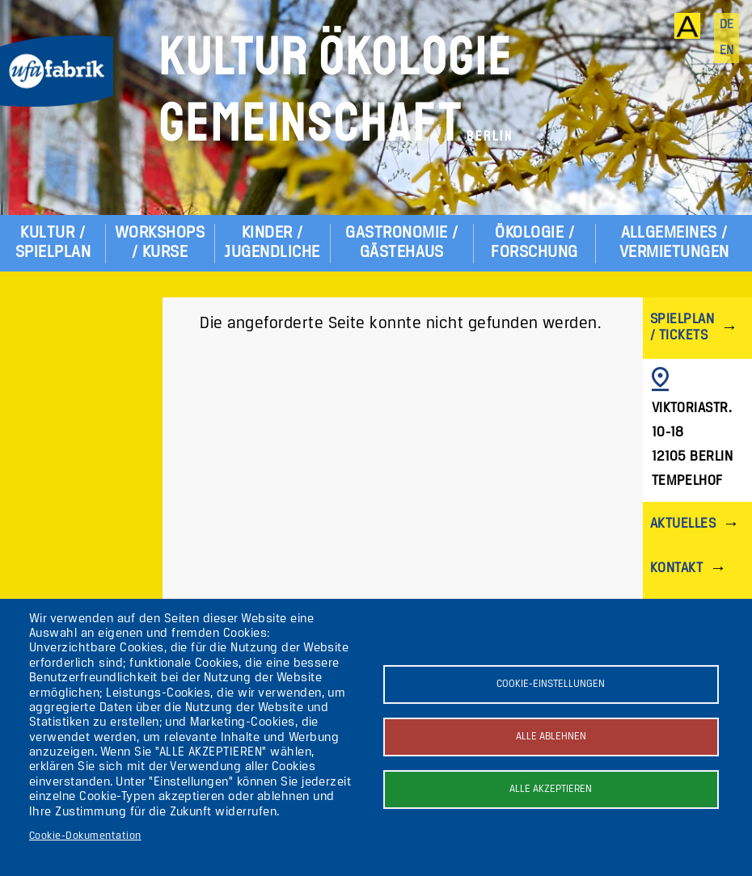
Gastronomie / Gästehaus (401, 243)
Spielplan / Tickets (682, 328)
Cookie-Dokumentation (85, 836)
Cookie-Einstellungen (550, 684)
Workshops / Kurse (160, 243)
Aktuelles (683, 524)
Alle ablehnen (551, 736)
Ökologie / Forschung (534, 243)
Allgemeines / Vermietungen (674, 243)
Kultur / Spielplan (53, 243)
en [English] (727, 50)
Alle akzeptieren (550, 789)
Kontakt (676, 568)
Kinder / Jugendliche (271, 243)
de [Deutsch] (727, 25)
